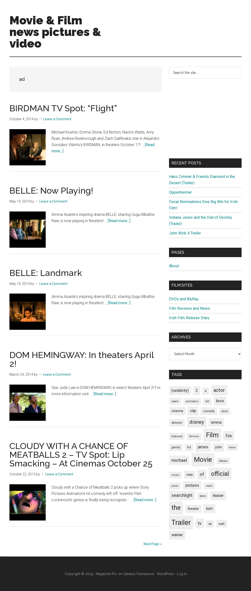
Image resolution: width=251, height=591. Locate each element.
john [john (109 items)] (218, 447)
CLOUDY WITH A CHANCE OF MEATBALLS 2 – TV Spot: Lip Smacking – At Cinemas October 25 (81, 454)
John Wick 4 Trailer (185, 233)
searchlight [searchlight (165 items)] (181, 495)
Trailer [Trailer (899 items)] (181, 522)
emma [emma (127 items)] (216, 422)
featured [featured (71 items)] (176, 436)
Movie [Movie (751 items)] (203, 460)
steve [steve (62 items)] (202, 496)
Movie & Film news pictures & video (55, 32)
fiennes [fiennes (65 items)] (194, 436)
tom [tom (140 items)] (209, 508)
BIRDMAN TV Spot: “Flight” (63, 108)
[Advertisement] (205, 118)
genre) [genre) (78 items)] (175, 447)
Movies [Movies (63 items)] (223, 461)
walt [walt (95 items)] (222, 524)
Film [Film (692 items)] (212, 435)
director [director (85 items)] (176, 422)
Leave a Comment (57, 119)
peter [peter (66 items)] (174, 485)
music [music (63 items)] (175, 475)
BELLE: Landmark (45, 273)
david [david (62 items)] (224, 411)
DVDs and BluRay (184, 299)
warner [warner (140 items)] (177, 535)
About (174, 266)
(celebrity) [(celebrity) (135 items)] (180, 390)
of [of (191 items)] (202, 474)
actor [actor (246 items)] (219, 390)
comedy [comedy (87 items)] (208, 411)
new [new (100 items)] (189, 475)
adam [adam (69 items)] (175, 401)
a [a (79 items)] (206, 391)
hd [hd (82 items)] (189, 447)
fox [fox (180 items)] (229, 435)
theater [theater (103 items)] (193, 509)
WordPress (165, 574)
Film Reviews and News (189, 308)
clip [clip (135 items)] (193, 410)
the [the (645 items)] (176, 508)
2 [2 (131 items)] (197, 390)
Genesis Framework (138, 574)
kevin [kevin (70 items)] (232, 447)
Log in (182, 574)
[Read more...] (119, 220)
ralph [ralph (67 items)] (209, 485)
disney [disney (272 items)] (196, 422)
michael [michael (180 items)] (179, 460)
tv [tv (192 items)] (199, 523)
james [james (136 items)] (203, 447)
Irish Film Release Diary (189, 318)
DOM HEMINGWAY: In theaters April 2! (81, 359)
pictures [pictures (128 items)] (192, 485)
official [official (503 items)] (220, 473)
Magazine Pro (106, 574)
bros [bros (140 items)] (220, 401)
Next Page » (153, 544)
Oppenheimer (180, 192)
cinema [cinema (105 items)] (177, 411)
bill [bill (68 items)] (207, 401)
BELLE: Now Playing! (51, 190)
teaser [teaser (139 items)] (218, 495)
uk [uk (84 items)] (210, 524)
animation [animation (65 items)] (192, 401)
